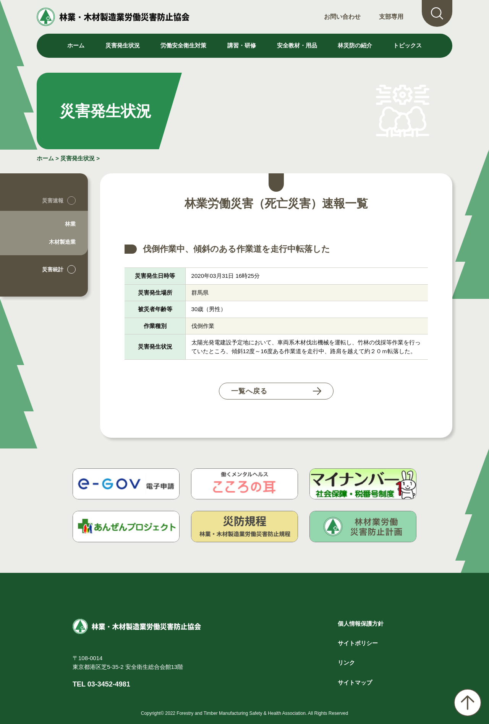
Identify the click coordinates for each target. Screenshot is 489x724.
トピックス (407, 45)
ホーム (75, 45)
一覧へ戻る (249, 391)
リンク (346, 662)
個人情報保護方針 (361, 623)
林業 (70, 224)
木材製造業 (62, 242)
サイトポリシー (358, 643)
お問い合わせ (342, 16)
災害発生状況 (77, 158)
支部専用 (391, 16)
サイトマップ (355, 682)
